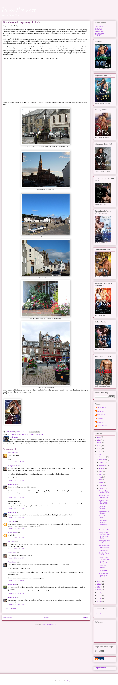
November (102, 460)
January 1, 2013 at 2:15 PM (16, 508)
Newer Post (7, 618)
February (102, 485)
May (100, 477)
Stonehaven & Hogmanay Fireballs (103, 575)
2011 (99, 584)
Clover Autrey (12, 553)
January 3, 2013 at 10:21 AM (16, 594)
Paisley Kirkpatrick (13, 466)
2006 (99, 598)
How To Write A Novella (104, 512)
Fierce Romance (19, 9)
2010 (99, 587)
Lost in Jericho (103, 527)
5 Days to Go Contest (103, 566)
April (100, 480)
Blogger (69, 681)
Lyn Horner (11, 542)
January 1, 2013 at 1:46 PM (16, 480)
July (100, 471)
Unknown (100, 418)
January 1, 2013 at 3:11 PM (16, 529)
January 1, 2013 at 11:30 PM (16, 581)
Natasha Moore (99, 31)
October (102, 462)
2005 (99, 601)
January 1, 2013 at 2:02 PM (16, 497)
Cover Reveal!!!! (104, 530)
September (103, 465)
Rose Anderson (12, 453)
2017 (99, 443)
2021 (99, 437)
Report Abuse (100, 668)
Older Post (84, 618)
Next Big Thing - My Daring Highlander (104, 502)
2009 (99, 590)
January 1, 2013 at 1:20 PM (16, 462)
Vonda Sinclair (38, 434)
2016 (99, 446)
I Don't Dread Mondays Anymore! (103, 522)
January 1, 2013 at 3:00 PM (16, 518)
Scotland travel (12, 434)
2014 (99, 451)
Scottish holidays (21, 434)
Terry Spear (98, 35)
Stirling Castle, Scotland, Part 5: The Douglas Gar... (104, 560)
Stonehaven (30, 434)
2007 (99, 595)
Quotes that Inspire (102, 507)
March (101, 483)
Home (46, 618)
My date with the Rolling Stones (104, 546)
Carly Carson (12, 522)
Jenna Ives (98, 30)
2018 (99, 440)
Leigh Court (98, 28)
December (102, 457)
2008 (99, 592)
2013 (99, 454)
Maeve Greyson (12, 533)
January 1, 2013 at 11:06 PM (16, 558)
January (102, 488)
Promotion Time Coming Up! (104, 496)
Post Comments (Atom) (49, 624)
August (101, 468)
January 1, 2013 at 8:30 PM (16, 538)
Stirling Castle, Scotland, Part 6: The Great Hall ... (104, 535)
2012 (99, 581)
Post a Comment (11, 609)
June (101, 474)
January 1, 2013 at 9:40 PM (16, 549)
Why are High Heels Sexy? (104, 492)
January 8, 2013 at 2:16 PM (16, 605)
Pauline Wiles (12, 585)
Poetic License (103, 550)
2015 (99, 449)
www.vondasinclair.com (10, 396)
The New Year (103, 570)
